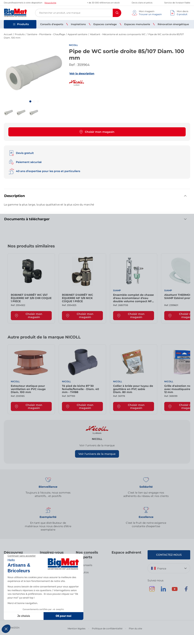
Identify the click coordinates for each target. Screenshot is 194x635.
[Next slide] (182, 247)
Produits (20, 34)
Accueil (8, 34)
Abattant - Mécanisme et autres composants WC (118, 34)
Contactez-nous (169, 554)
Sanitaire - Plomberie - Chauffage (46, 34)
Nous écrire (50, 2)
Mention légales (76, 628)
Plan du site (135, 628)
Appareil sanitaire (77, 34)
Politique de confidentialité (107, 628)
